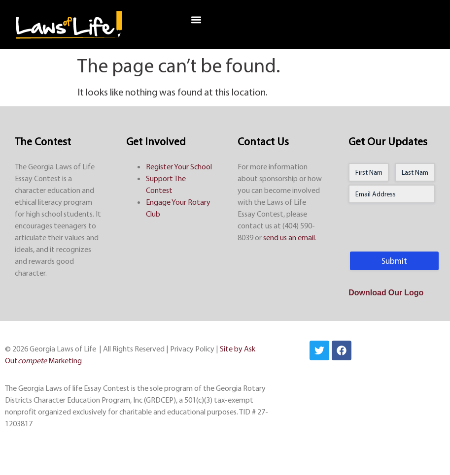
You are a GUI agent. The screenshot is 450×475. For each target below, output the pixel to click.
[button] (196, 20)
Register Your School (179, 166)
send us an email (289, 237)
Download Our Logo (385, 293)
